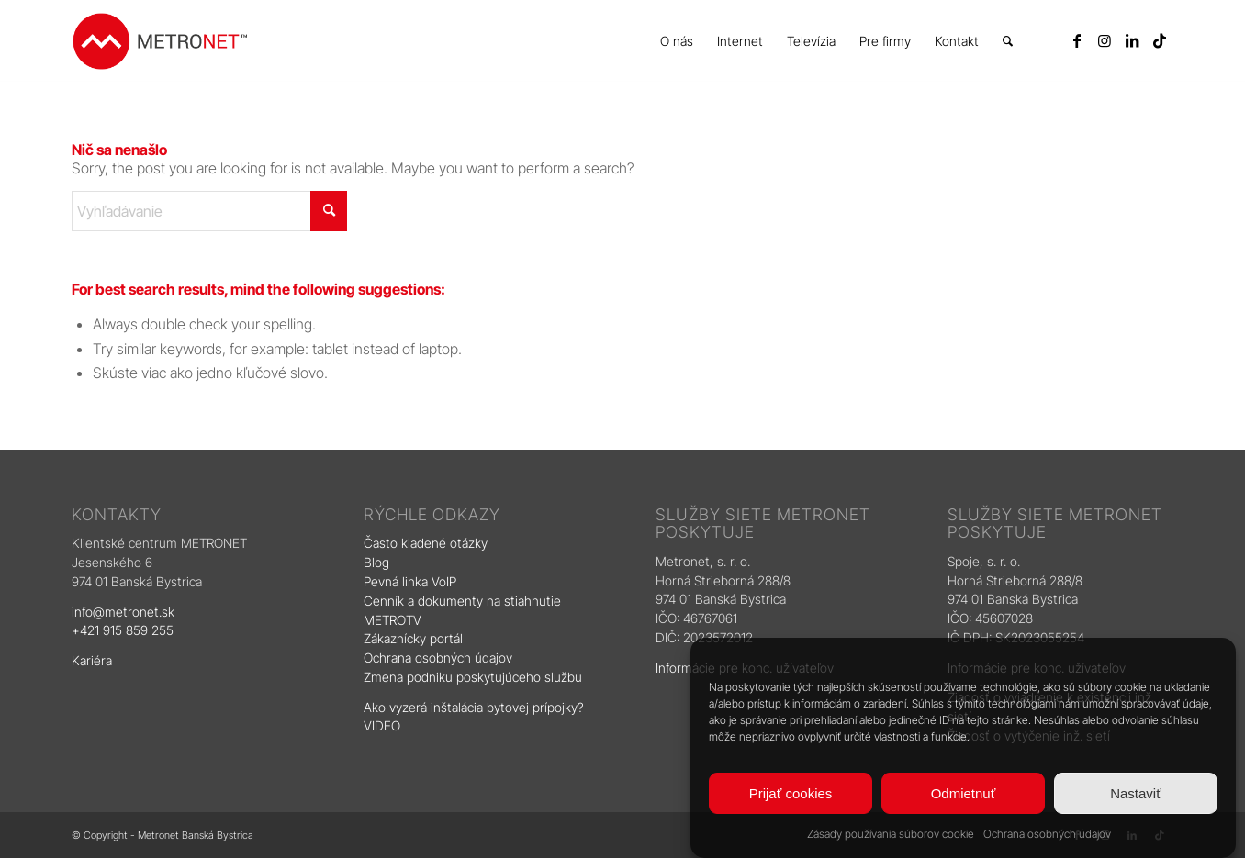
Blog (378, 562)
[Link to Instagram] (1104, 40)
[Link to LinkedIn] (1132, 40)
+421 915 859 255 (123, 630)
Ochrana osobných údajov (1047, 834)
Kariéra (92, 660)
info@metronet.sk (123, 611)
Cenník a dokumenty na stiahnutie (462, 600)
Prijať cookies (791, 793)
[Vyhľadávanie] (1008, 41)
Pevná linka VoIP (412, 581)
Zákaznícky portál (413, 638)
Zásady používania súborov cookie (890, 834)
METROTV (392, 620)
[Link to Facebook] (1077, 40)
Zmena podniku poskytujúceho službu (473, 677)
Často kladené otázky (426, 543)
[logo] (160, 41)
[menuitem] (676, 41)
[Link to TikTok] (1159, 40)
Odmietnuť (963, 793)
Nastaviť (1135, 793)
